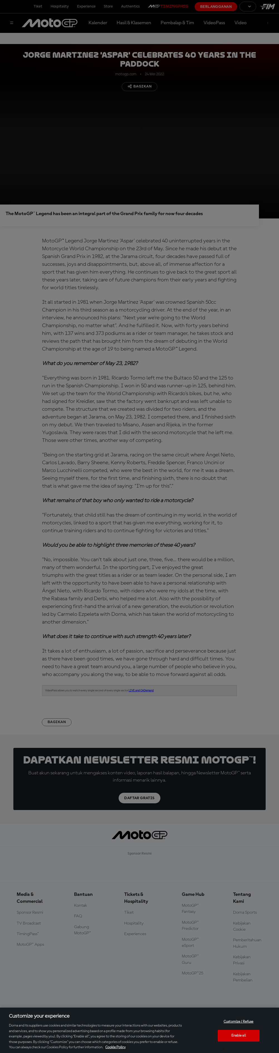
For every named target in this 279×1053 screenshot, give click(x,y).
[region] (139, 1030)
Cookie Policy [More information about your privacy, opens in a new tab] (115, 1047)
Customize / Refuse (238, 1021)
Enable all (238, 1035)
